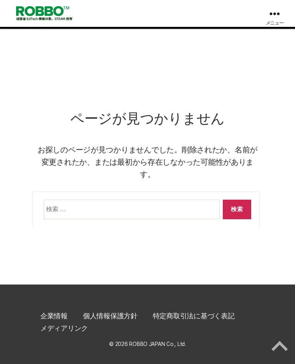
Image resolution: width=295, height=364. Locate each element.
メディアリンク (64, 328)
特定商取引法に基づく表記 (194, 316)
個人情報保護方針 (110, 316)
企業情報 (54, 316)
